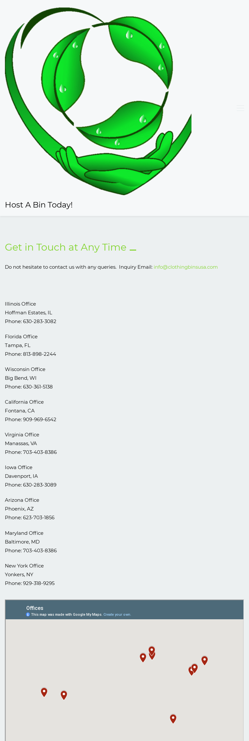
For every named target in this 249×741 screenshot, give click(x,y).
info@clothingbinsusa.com (186, 104)
